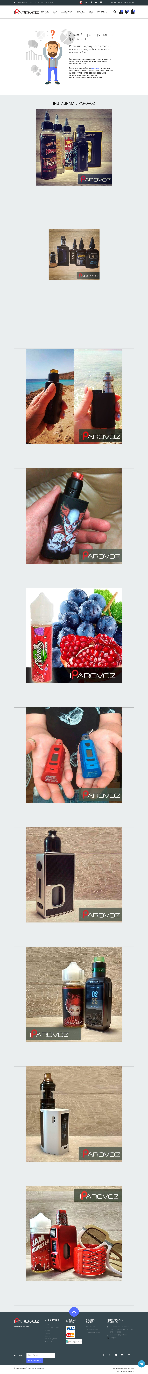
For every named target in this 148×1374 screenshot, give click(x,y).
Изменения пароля (93, 1332)
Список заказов (92, 1330)
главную (95, 68)
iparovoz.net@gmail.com (118, 1335)
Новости (48, 1333)
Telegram (112, 1338)
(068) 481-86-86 (23, 2)
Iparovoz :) (23, 1368)
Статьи (47, 1336)
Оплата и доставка (52, 1327)
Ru (111, 2)
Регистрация (129, 2)
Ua (115, 2)
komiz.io (131, 1371)
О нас (47, 1325)
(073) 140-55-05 (47, 2)
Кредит (47, 1330)
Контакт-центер (51, 1339)
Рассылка (19, 1355)
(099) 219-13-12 (35, 2)
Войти (120, 2)
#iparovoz (85, 103)
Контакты (48, 1341)
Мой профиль (91, 1327)
